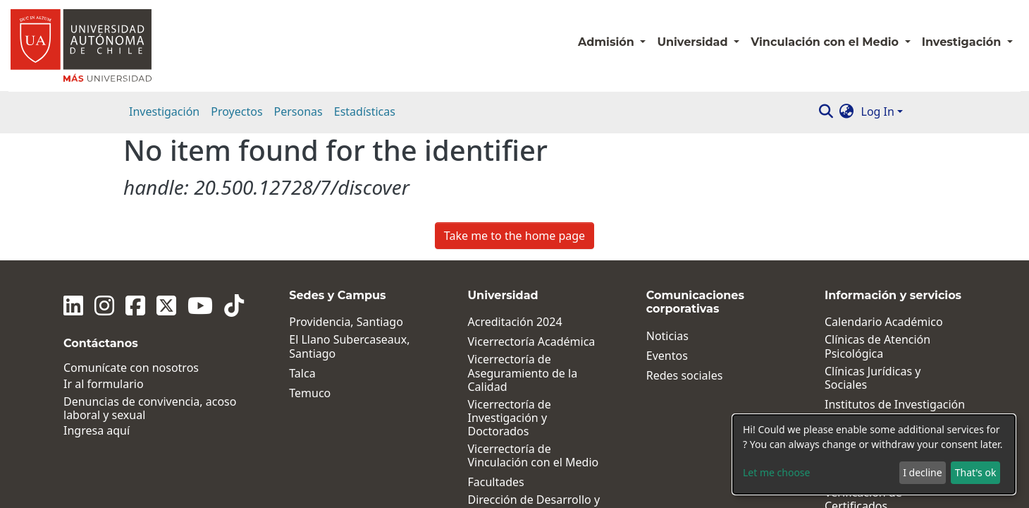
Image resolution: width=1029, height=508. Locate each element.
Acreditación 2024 (515, 195)
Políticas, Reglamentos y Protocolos (889, 321)
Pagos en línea (863, 348)
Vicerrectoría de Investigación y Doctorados (509, 290)
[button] (846, 111)
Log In (877, 111)
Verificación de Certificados (863, 372)
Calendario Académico (884, 195)
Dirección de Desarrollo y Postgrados (534, 379)
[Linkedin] (73, 178)
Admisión (607, 42)
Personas (298, 111)
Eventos (667, 228)
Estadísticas (364, 111)
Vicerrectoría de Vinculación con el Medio (533, 328)
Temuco (310, 265)
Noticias (667, 208)
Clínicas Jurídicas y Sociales (872, 250)
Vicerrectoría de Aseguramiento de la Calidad (523, 246)
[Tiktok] (234, 178)
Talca (302, 246)
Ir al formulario (103, 256)
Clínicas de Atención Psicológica (877, 219)
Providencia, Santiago (346, 195)
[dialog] (874, 454)
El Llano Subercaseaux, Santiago (349, 219)
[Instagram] (104, 178)
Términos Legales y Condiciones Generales (885, 403)
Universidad (694, 42)
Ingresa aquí (96, 303)
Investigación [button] (963, 42)
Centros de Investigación (890, 296)
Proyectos (236, 111)
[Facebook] (135, 178)
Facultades (496, 355)
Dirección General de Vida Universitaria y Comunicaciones (536, 417)
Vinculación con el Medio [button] (826, 42)
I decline (922, 472)
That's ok (976, 472)
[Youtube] (200, 178)
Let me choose (776, 472)
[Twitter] (166, 178)
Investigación (164, 111)
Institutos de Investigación (895, 277)
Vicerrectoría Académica (532, 215)
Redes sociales (684, 248)
